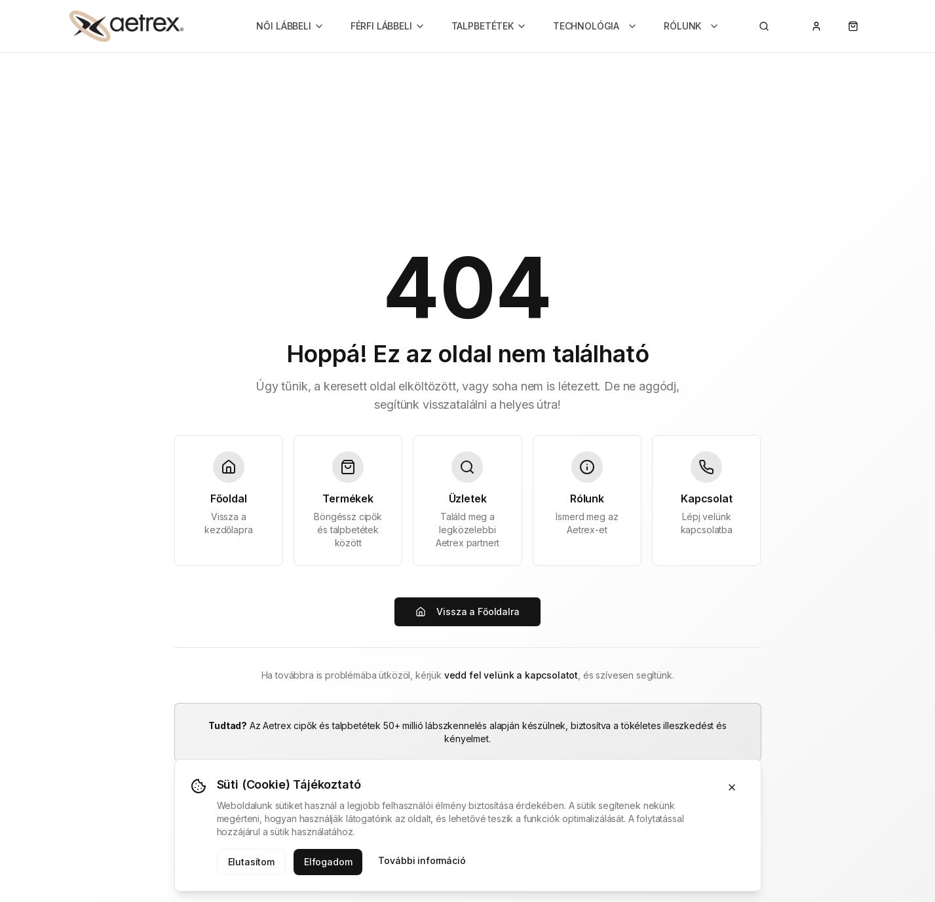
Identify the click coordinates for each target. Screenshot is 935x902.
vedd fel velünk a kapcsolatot (511, 675)
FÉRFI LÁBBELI (388, 25)
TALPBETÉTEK (489, 25)
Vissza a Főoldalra (467, 611)
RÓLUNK (691, 25)
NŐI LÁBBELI (290, 25)
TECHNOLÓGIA (595, 25)
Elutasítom (251, 861)
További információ (421, 860)
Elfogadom (328, 861)
